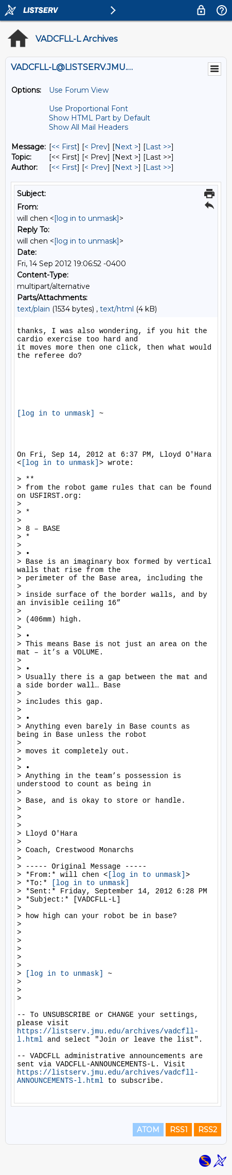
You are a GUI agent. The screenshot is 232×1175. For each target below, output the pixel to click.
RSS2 (207, 1129)
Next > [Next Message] (126, 146)
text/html (117, 309)
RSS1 (179, 1129)
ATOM (148, 1129)
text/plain (33, 309)
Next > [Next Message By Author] (126, 167)
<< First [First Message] (64, 146)
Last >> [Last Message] (158, 146)
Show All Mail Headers (88, 127)
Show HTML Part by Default (99, 118)
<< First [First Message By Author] (64, 167)
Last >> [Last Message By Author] (158, 167)
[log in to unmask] (86, 218)
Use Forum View (79, 90)
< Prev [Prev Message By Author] (96, 167)
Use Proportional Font (88, 108)
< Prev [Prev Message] (96, 146)
